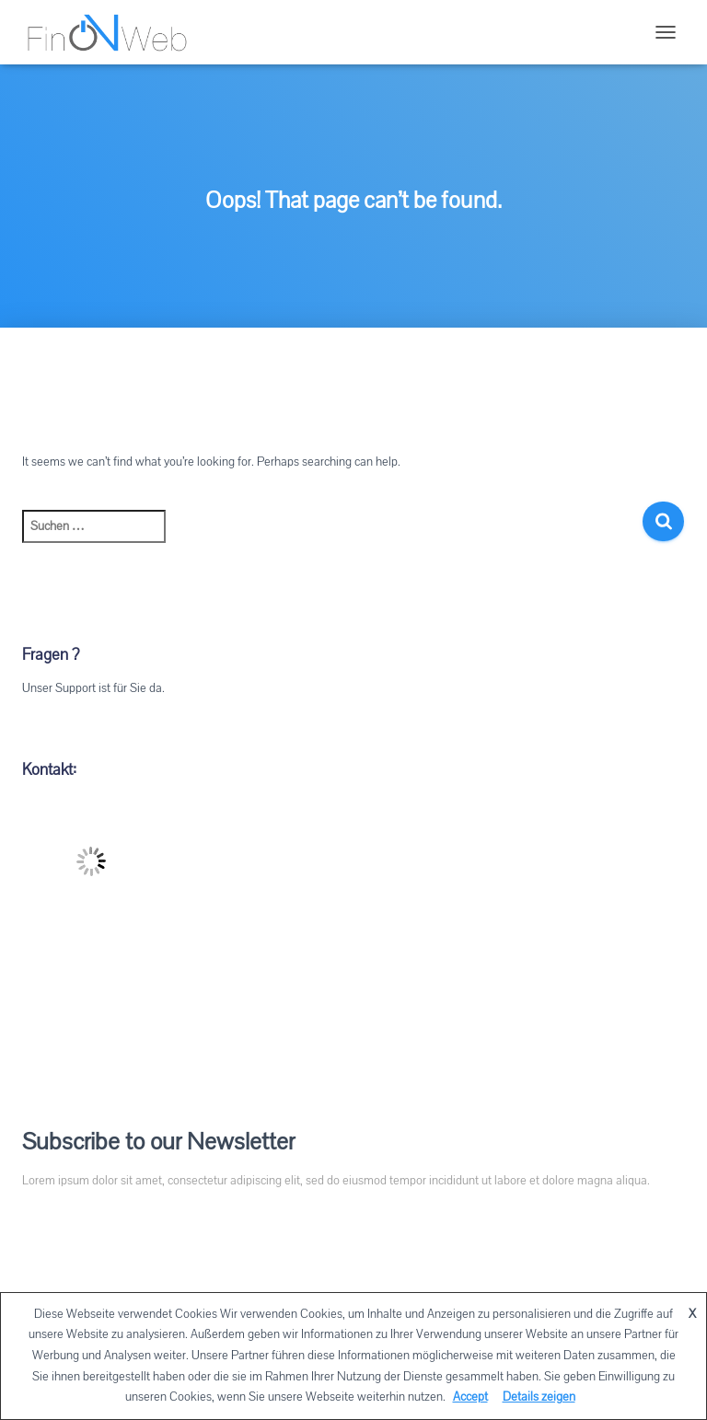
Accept (470, 1397)
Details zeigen (539, 1397)
